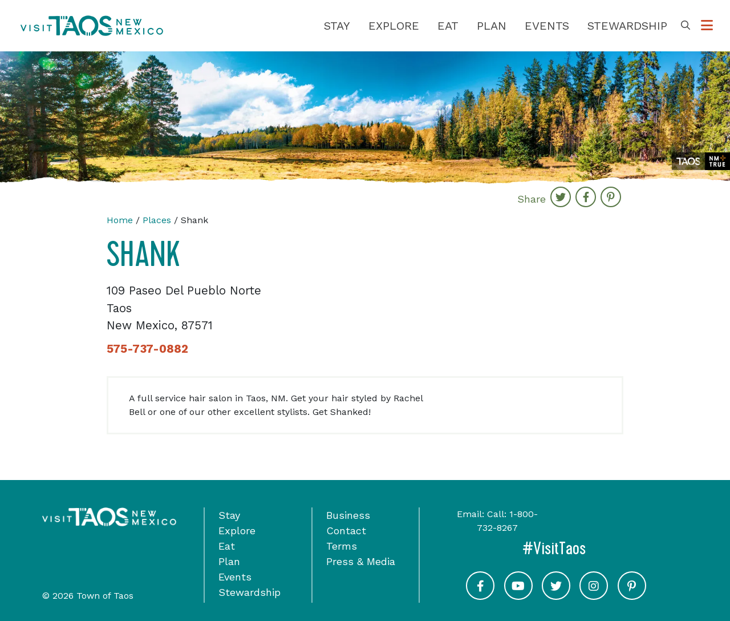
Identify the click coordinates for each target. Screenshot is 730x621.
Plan (491, 26)
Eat (448, 26)
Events (547, 26)
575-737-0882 (147, 349)
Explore (393, 26)
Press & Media (360, 561)
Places (157, 220)
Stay (337, 26)
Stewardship (627, 26)
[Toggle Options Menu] (706, 26)
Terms (341, 546)
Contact (346, 531)
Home (120, 220)
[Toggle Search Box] (685, 25)
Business (348, 515)
